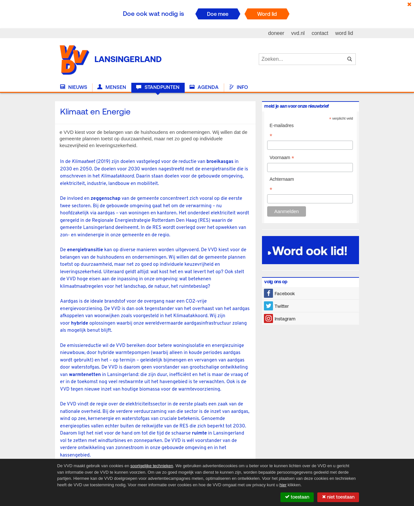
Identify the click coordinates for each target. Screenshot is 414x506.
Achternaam (281, 185)
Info (238, 87)
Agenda (204, 87)
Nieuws (73, 87)
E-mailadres (281, 131)
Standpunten (157, 87)
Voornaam (281, 158)
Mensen (111, 87)
